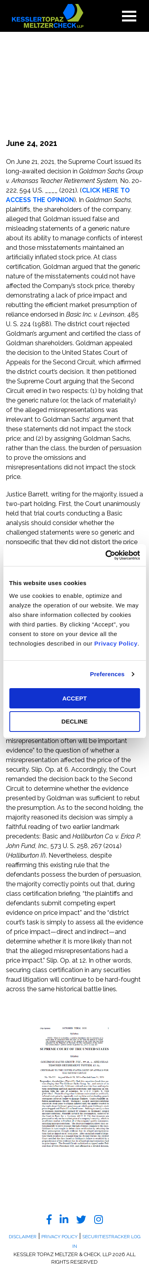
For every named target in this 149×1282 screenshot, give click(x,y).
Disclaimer (23, 1236)
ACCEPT (74, 698)
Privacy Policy (115, 643)
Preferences (107, 674)
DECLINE (75, 721)
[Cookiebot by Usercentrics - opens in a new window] (106, 555)
